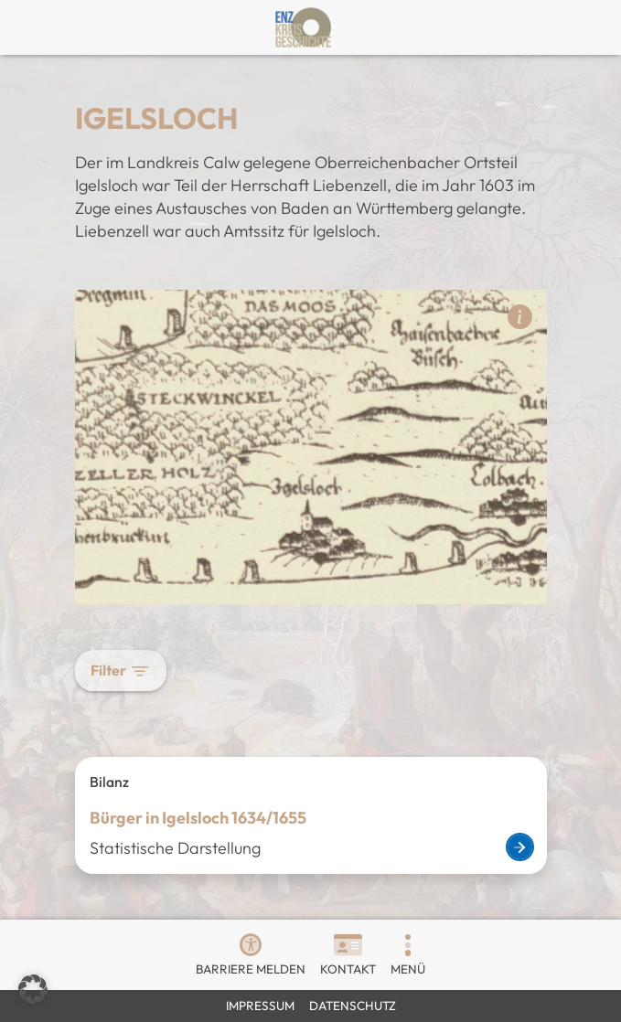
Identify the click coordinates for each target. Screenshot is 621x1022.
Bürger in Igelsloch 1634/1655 (198, 817)
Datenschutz (352, 1005)
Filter (121, 670)
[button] (408, 945)
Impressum (260, 1005)
